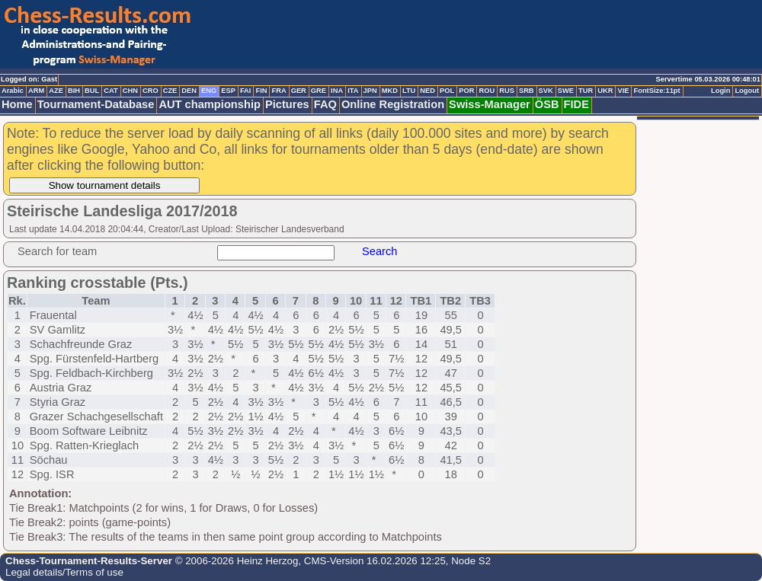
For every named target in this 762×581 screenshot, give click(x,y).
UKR (605, 90)
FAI (245, 90)
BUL (92, 90)
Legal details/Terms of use (64, 572)
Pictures (287, 104)
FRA (278, 90)
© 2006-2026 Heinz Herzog (235, 561)
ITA (352, 90)
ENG (208, 90)
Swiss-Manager (489, 104)
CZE (170, 90)
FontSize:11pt (656, 90)
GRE (318, 90)
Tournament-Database (96, 104)
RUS (506, 90)
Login (720, 90)
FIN (261, 90)
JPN (370, 90)
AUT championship (209, 104)
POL (447, 90)
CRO (150, 90)
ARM (36, 90)
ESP (228, 90)
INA (337, 90)
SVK (546, 90)
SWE (566, 90)
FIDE (576, 104)
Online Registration (392, 104)
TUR (585, 90)
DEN (189, 90)
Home (17, 104)
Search (379, 251)
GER (298, 90)
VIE (623, 90)
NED (427, 90)
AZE (56, 90)
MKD (390, 90)
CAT (110, 90)
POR (466, 90)
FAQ (325, 104)
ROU (487, 90)
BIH (74, 90)
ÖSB (547, 104)
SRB (526, 90)
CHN (130, 90)
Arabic (13, 90)
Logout (747, 90)
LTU (408, 90)
